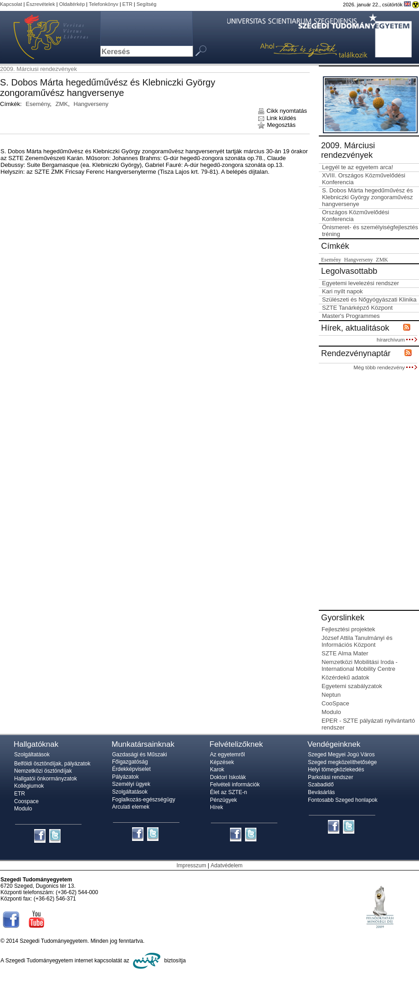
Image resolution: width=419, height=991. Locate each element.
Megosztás (276, 124)
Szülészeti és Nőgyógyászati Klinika (369, 299)
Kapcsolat (11, 4)
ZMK (62, 104)
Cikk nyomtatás (282, 110)
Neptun (331, 694)
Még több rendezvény (385, 367)
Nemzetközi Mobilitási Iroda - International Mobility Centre (360, 665)
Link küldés (276, 118)
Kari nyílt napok (342, 291)
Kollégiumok (29, 786)
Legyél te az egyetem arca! (357, 167)
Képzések (222, 762)
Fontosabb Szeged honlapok (343, 800)
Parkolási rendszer (330, 777)
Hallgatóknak (36, 744)
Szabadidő (321, 784)
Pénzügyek (223, 800)
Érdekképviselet (131, 769)
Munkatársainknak (143, 744)
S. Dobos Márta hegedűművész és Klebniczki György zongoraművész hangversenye (367, 197)
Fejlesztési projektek (348, 629)
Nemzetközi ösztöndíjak (43, 771)
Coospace (26, 801)
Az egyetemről (227, 754)
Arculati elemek (130, 807)
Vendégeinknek (333, 744)
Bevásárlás (321, 792)
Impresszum (191, 865)
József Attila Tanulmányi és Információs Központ (357, 641)
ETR (128, 4)
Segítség (147, 4)
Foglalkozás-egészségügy (143, 799)
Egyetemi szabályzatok (352, 686)
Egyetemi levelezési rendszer (360, 283)
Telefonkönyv (103, 4)
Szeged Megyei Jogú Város (341, 754)
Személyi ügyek (131, 784)
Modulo (331, 712)
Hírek (216, 807)
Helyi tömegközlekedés (336, 769)
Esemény (38, 104)
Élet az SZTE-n (228, 792)
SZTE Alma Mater (345, 653)
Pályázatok (125, 777)
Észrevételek (40, 4)
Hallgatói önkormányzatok (45, 778)
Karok (217, 769)
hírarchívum (397, 339)
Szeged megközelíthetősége (342, 762)
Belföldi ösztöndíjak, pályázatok (52, 763)
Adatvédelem (227, 865)
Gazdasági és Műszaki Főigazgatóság (139, 758)
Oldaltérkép (72, 4)
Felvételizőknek (236, 744)
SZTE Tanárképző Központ (357, 307)
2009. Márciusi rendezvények (38, 68)
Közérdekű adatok (345, 677)
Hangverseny (90, 104)
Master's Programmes (351, 315)
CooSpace (335, 703)
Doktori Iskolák (228, 777)
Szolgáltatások (32, 754)
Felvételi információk (235, 784)
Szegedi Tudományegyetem (45, 37)
